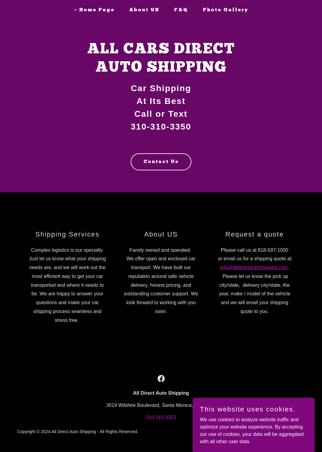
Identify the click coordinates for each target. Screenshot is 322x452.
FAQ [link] (181, 10)
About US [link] (144, 10)
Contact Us (161, 161)
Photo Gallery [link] (225, 10)
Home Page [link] (96, 10)
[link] (161, 378)
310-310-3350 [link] (161, 417)
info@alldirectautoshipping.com (254, 267)
